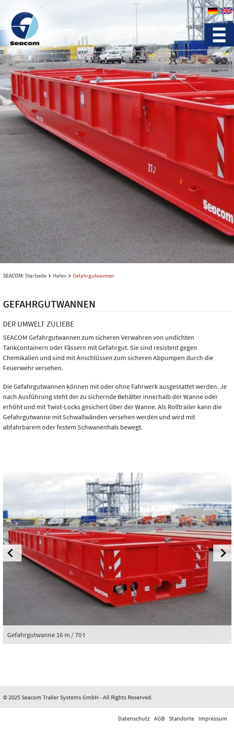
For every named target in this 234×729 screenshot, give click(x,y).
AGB (159, 718)
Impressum (212, 718)
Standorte (181, 718)
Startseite (36, 275)
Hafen (59, 275)
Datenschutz (134, 718)
